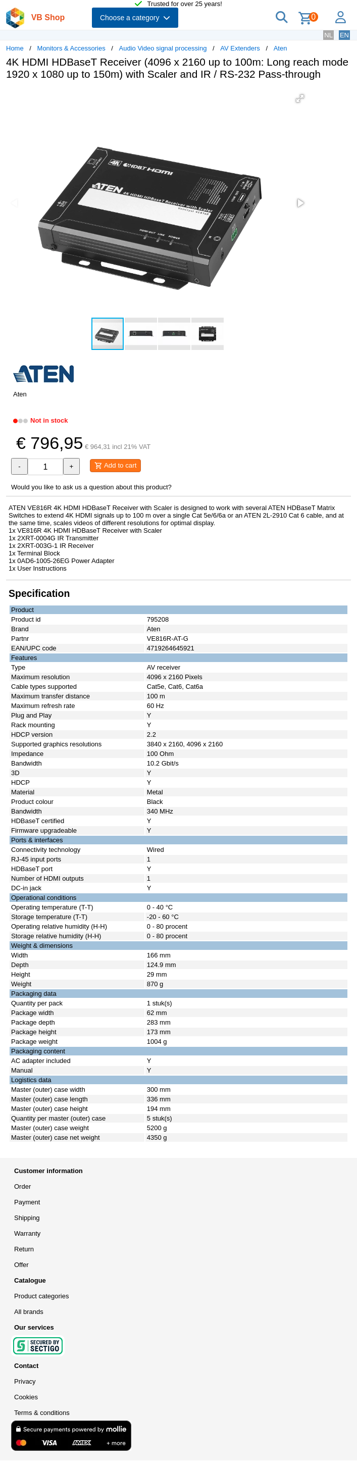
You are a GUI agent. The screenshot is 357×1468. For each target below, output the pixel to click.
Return (24, 1249)
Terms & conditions (42, 1412)
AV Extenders (240, 48)
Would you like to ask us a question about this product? (91, 487)
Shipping (27, 1218)
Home (15, 48)
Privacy (25, 1381)
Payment (27, 1202)
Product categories (41, 1296)
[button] (300, 98)
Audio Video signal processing (163, 48)
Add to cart (115, 466)
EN (344, 35)
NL (328, 35)
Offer (21, 1265)
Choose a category (135, 18)
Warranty (27, 1233)
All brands (28, 1311)
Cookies (26, 1397)
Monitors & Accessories (71, 48)
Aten (280, 48)
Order (22, 1186)
